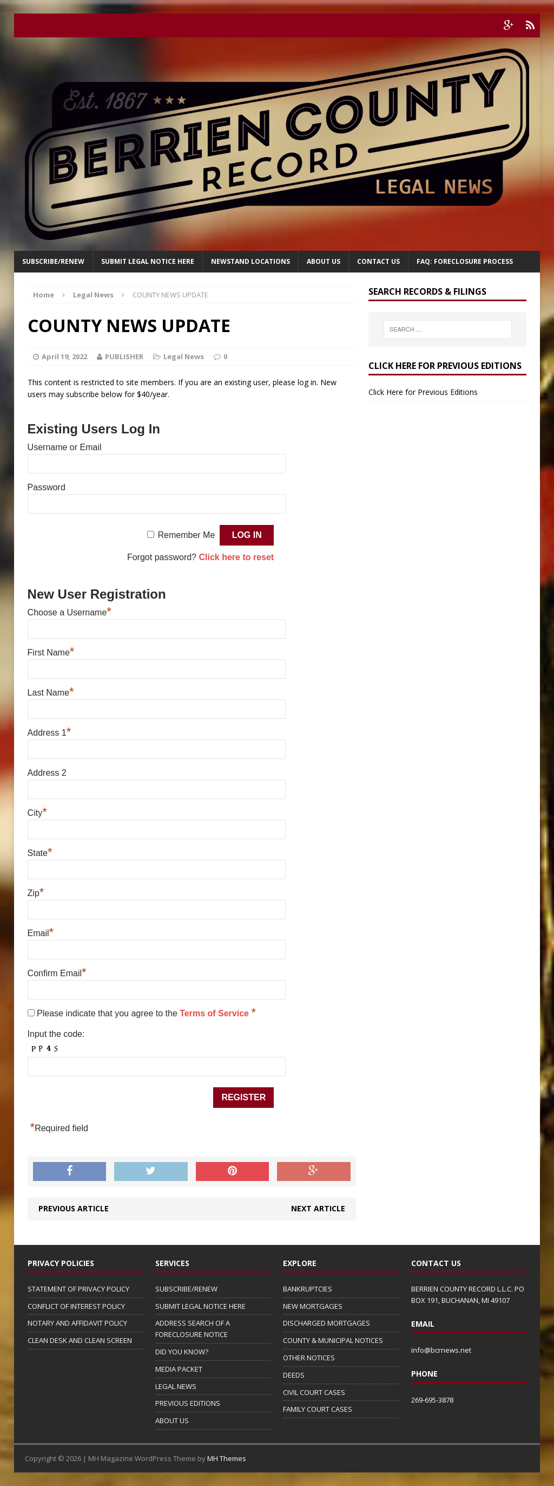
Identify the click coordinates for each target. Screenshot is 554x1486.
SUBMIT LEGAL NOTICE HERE (147, 261)
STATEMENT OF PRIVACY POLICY (78, 1289)
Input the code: (56, 1034)
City (37, 812)
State (40, 853)
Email (41, 933)
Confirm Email (57, 973)
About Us (323, 261)
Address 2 (47, 772)
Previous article (73, 1208)
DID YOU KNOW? (181, 1352)
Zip (36, 893)
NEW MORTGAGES (312, 1306)
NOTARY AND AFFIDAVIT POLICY (77, 1323)
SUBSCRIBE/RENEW (186, 1289)
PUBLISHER (124, 356)
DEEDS (294, 1375)
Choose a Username (69, 612)
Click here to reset (236, 557)
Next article (318, 1208)
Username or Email (65, 447)
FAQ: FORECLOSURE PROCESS (465, 261)
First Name (51, 652)
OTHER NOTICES (309, 1357)
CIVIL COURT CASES (314, 1392)
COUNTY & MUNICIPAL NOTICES (333, 1340)
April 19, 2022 (64, 356)
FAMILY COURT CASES (317, 1409)
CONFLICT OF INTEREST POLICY (76, 1306)
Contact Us (378, 261)
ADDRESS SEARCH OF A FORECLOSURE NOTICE (192, 1328)
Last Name (51, 692)
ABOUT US (172, 1420)
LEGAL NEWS (175, 1386)
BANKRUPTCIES (307, 1289)
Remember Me (186, 535)
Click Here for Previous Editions (423, 392)
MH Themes (226, 1458)
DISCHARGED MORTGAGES (326, 1323)
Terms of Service (215, 1013)
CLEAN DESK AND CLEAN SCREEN (80, 1340)
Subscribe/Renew (53, 261)
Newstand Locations (250, 261)
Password (46, 487)
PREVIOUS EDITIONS (187, 1403)
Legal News (183, 356)
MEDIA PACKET (178, 1369)
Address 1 (49, 732)
